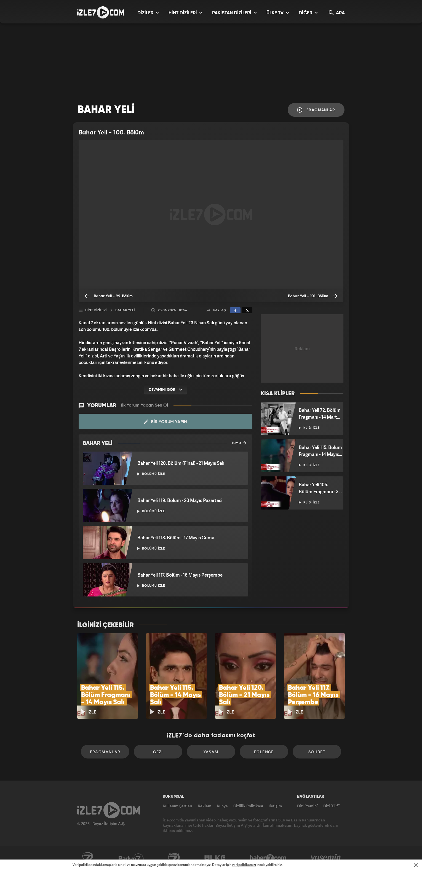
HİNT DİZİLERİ (185, 13)
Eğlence (264, 751)
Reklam (204, 805)
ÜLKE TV (277, 13)
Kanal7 (87, 858)
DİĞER (308, 13)
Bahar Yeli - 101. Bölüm (312, 296)
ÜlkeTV (215, 858)
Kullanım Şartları (177, 805)
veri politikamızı (244, 864)
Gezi (158, 751)
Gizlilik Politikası (248, 805)
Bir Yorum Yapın (165, 422)
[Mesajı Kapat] (416, 865)
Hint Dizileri (95, 310)
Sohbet (316, 751)
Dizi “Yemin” (307, 805)
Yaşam (211, 751)
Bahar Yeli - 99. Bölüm (109, 296)
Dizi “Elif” (331, 805)
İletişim (275, 805)
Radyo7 (131, 858)
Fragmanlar (316, 110)
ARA (337, 13)
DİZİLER (148, 13)
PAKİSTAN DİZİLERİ (234, 13)
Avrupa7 (174, 858)
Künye (222, 805)
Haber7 (268, 858)
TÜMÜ (238, 442)
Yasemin (326, 858)
